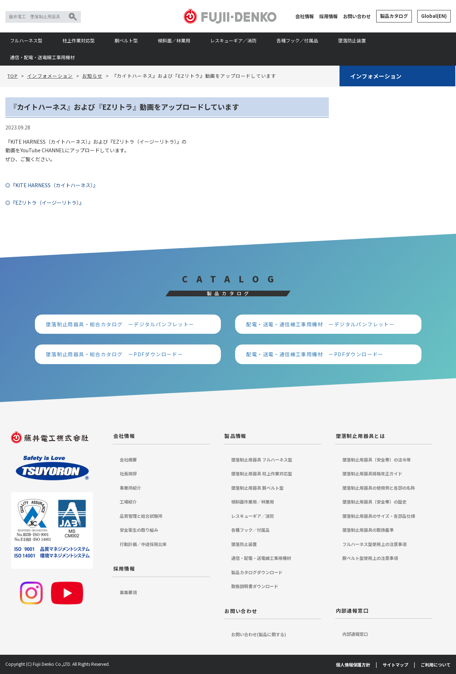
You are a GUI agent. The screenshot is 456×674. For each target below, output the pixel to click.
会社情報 (304, 16)
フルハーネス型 (26, 40)
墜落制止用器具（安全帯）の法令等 (376, 459)
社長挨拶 (128, 473)
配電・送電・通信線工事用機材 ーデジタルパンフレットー (320, 324)
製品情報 (235, 435)
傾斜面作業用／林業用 (252, 502)
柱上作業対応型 (78, 40)
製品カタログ (394, 15)
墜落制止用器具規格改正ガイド (372, 473)
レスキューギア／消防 (233, 40)
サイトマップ (395, 665)
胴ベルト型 (126, 40)
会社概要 (128, 459)
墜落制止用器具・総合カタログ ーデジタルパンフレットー (120, 324)
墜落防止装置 (352, 40)
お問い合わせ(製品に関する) (258, 634)
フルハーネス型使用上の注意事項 (374, 544)
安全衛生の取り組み (139, 530)
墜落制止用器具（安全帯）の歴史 (374, 502)
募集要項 (128, 592)
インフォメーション (375, 76)
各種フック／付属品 (297, 40)
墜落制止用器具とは (360, 435)
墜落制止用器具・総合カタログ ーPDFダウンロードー (114, 354)
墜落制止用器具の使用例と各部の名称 (378, 488)
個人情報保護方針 (353, 665)
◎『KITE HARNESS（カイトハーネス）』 (51, 185)
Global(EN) (434, 15)
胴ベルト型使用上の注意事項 (370, 558)
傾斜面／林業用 (174, 40)
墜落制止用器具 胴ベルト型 (257, 488)
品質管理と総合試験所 (141, 516)
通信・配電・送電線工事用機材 (42, 57)
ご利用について (436, 665)
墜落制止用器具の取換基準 (368, 530)
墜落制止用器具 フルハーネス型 (261, 459)
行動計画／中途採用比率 (143, 544)
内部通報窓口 (352, 610)
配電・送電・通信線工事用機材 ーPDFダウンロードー (314, 354)
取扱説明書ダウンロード (254, 586)
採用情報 (328, 16)
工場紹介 (128, 502)
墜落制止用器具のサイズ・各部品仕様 (378, 516)
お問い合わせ (357, 16)
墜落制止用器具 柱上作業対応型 (261, 473)
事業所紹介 (130, 488)
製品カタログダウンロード (257, 572)
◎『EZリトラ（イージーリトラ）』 (44, 202)
